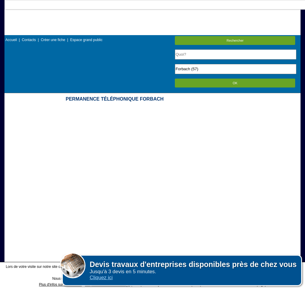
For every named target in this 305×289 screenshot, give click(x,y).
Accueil (11, 40)
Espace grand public (86, 40)
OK (235, 83)
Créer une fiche (53, 40)
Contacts (29, 40)
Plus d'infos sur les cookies (60, 284)
